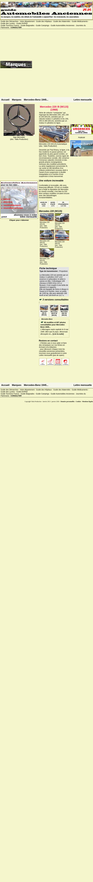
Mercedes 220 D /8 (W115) (54, 312)
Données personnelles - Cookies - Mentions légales (77, 401)
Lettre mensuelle (83, 99)
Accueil (5, 99)
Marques (16, 99)
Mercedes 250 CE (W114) (64, 312)
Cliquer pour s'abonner (19, 219)
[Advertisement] (62, 66)
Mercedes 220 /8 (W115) (44, 312)
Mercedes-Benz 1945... (36, 99)
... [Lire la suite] (57, 334)
